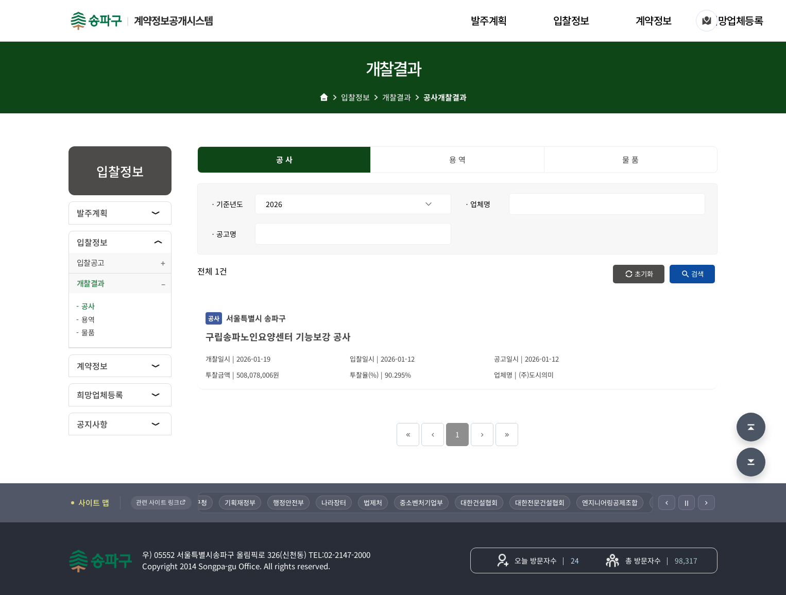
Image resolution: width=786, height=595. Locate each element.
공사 (88, 306)
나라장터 (334, 502)
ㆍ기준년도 (226, 204)
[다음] (706, 502)
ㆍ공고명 (223, 234)
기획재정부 (241, 502)
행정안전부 (289, 502)
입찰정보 (571, 20)
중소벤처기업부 (422, 502)
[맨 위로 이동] (751, 427)
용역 (88, 319)
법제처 (374, 502)
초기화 (644, 274)
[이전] (666, 502)
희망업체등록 (736, 20)
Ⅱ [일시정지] (686, 503)
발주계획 (489, 20)
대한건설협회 (480, 502)
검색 (697, 274)
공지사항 (92, 424)
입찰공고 (90, 262)
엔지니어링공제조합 (611, 502)
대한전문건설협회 (541, 502)
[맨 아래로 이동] (751, 462)
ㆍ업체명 (477, 204)
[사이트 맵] (706, 20)
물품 (88, 332)
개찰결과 (396, 97)
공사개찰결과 (445, 97)
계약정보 (654, 20)
